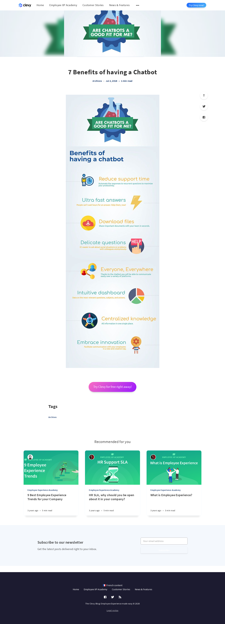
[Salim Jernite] (91, 457)
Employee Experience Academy (43, 490)
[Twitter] (204, 106)
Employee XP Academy (63, 5)
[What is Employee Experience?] (174, 504)
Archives (97, 80)
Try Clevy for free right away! (112, 387)
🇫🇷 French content (112, 585)
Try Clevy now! (196, 5)
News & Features (119, 5)
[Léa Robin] (30, 457)
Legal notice (112, 610)
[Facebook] (204, 117)
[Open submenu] (137, 5)
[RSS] (120, 597)
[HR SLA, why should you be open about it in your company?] (112, 504)
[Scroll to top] (204, 95)
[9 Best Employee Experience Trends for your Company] (51, 504)
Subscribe (164, 550)
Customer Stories (93, 5)
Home (40, 5)
